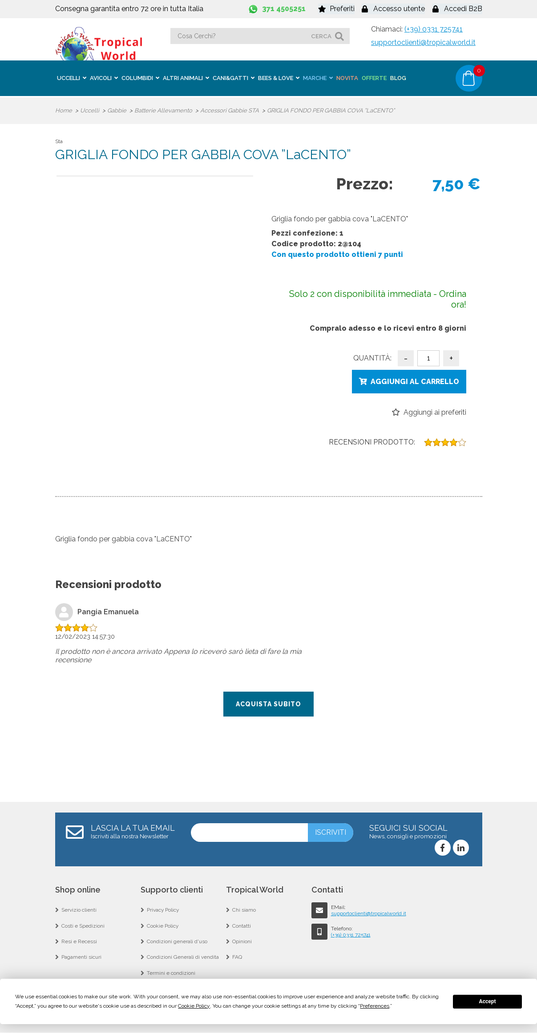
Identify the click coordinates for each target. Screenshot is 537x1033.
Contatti (241, 925)
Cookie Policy (163, 925)
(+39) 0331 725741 (433, 29)
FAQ (237, 957)
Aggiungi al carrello (415, 380)
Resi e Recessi (79, 941)
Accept (487, 1001)
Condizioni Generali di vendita (183, 957)
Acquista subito (268, 703)
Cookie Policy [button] (194, 1006)
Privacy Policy (163, 909)
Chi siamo (244, 909)
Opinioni (242, 941)
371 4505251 (284, 8)
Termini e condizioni (171, 973)
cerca (321, 36)
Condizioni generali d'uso (177, 941)
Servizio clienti (79, 909)
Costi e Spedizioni (83, 925)
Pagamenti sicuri (81, 957)
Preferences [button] (374, 1006)
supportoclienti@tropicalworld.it (423, 42)
